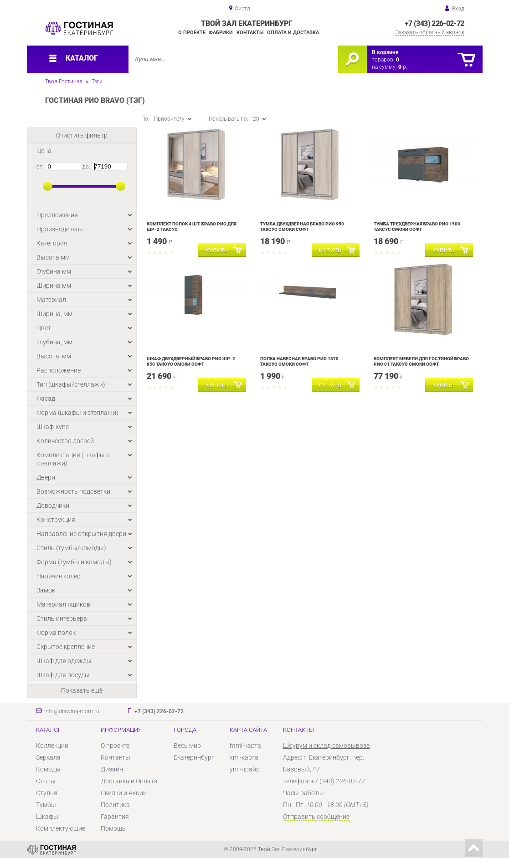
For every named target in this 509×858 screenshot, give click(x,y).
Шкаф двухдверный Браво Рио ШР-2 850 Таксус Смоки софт (191, 361)
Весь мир (187, 745)
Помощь (113, 828)
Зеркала (48, 757)
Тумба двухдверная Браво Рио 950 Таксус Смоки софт (302, 226)
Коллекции (52, 745)
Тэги (97, 81)
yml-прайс (244, 769)
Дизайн (112, 769)
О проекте (192, 33)
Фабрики (221, 33)
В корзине (385, 52)
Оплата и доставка (293, 33)
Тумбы (46, 804)
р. (402, 67)
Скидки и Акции (124, 793)
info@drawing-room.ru (71, 711)
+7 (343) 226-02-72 (434, 23)
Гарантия (115, 816)
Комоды (48, 769)
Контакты (250, 33)
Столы (46, 781)
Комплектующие (60, 828)
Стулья (46, 793)
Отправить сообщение (316, 816)
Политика (115, 804)
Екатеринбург (194, 757)
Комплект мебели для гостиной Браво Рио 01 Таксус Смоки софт (421, 361)
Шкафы (47, 816)
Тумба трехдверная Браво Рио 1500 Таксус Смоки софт (417, 226)
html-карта (245, 745)
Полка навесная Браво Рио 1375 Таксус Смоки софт (299, 361)
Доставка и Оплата (129, 781)
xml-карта (244, 757)
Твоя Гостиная (63, 81)
